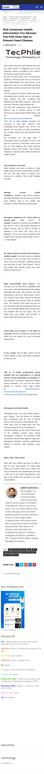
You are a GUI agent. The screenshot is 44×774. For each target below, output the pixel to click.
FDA (35, 17)
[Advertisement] (22, 723)
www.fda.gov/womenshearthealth (19, 119)
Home (5, 17)
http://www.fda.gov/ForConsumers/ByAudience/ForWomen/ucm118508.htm (22, 392)
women (32, 20)
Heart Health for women (28, 552)
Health (5, 18)
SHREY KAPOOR (28, 488)
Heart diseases (25, 18)
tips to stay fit (23, 20)
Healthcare (14, 18)
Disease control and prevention (20, 17)
